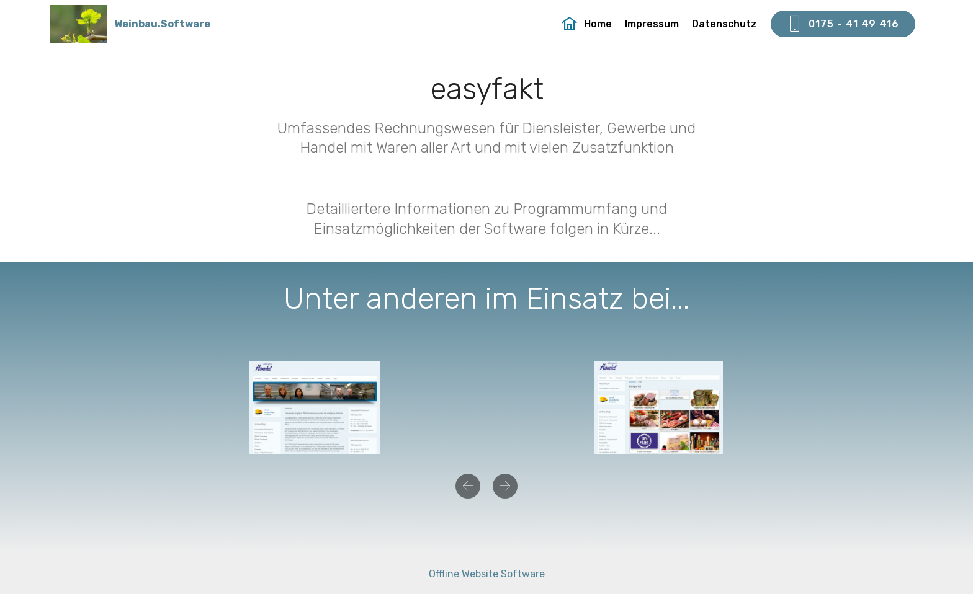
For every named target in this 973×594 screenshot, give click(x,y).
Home (587, 24)
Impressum (652, 24)
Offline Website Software (487, 574)
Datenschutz (724, 24)
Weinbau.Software (162, 24)
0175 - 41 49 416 (843, 24)
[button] (467, 486)
